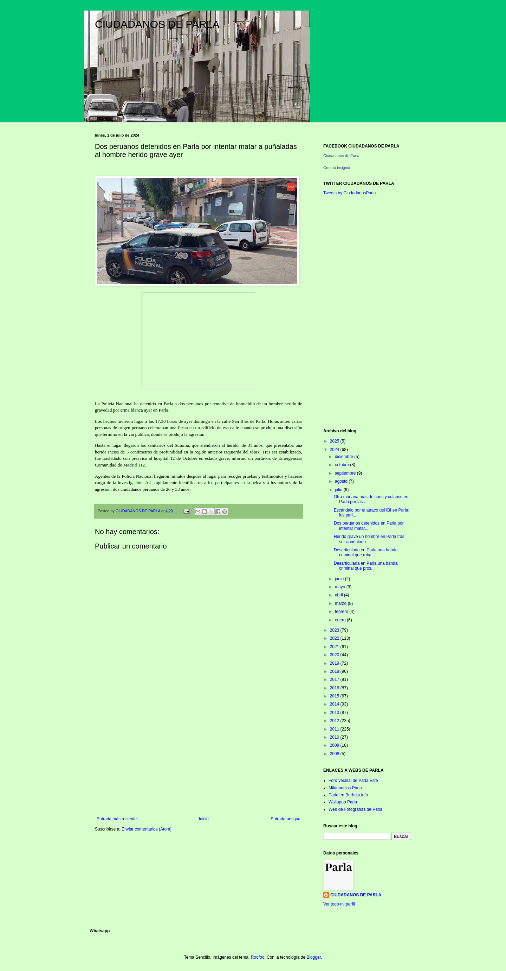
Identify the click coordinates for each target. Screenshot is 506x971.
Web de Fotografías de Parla (355, 809)
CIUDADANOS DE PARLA (157, 24)
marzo (341, 603)
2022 (335, 638)
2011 (335, 729)
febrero (342, 611)
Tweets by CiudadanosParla (349, 192)
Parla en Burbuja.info (348, 795)
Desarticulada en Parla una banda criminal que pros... (365, 566)
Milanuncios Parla (345, 787)
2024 (335, 449)
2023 (335, 630)
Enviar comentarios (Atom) (146, 829)
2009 (335, 745)
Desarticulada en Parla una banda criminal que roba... (365, 552)
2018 (335, 671)
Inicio (204, 818)
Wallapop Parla (343, 802)
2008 (335, 753)
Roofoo (258, 957)
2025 (335, 441)
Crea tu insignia (336, 167)
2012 (335, 720)
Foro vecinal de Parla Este (353, 780)
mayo (340, 586)
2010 (335, 737)
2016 (335, 687)
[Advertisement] (198, 758)
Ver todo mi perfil (339, 904)
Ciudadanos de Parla (341, 156)
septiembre (346, 473)
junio (340, 578)
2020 (335, 654)
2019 (335, 663)
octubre (342, 464)
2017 (335, 679)
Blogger (313, 957)
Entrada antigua (285, 818)
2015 (335, 696)
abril (339, 595)
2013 (335, 712)
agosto (342, 481)
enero (341, 620)
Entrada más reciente (117, 818)
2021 (335, 646)
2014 (335, 704)
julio (339, 489)
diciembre (344, 456)
